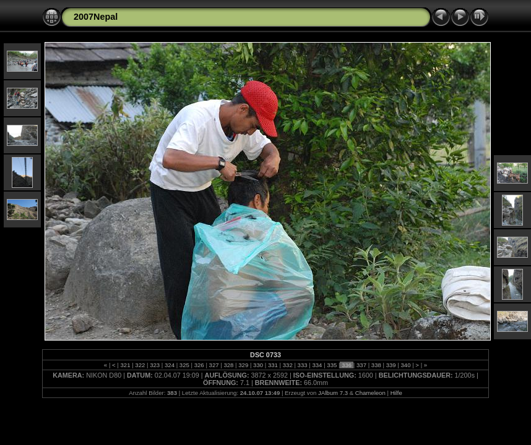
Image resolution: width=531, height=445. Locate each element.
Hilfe (396, 392)
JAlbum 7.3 (333, 392)
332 (287, 365)
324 (169, 365)
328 (228, 365)
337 (361, 365)
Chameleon (370, 392)
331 (272, 365)
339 (390, 365)
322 (140, 365)
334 (317, 365)
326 (198, 365)
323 (155, 365)
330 (257, 365)
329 (243, 365)
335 (332, 365)
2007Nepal (96, 17)
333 (302, 365)
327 (213, 365)
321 (125, 365)
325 (184, 365)
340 (405, 365)
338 (375, 365)
